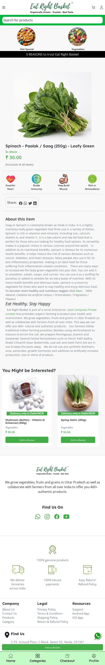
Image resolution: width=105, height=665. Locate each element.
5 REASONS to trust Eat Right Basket (52, 54)
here (79, 291)
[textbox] (18, 20)
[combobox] (52, 20)
